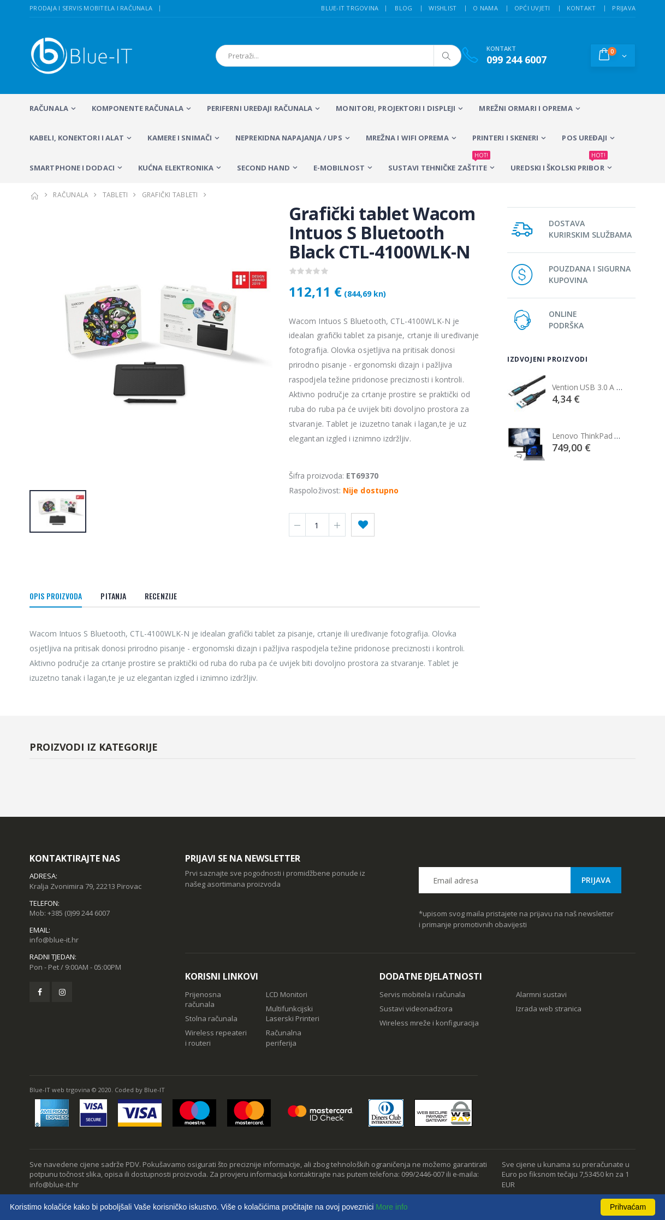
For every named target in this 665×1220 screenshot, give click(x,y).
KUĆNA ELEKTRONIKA (175, 168)
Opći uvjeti (532, 8)
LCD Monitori (286, 994)
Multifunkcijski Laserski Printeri (292, 1013)
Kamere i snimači (179, 138)
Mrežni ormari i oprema (525, 108)
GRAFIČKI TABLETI (170, 194)
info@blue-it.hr (54, 940)
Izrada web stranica (548, 1008)
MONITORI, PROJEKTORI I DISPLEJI (395, 108)
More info (391, 1207)
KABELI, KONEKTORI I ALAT (76, 138)
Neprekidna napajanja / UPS (288, 138)
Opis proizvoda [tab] (55, 596)
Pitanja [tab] (113, 596)
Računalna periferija (283, 1037)
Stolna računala (211, 1018)
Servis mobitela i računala (422, 994)
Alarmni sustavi (541, 994)
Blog (403, 8)
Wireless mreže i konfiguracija (429, 1023)
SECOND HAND (263, 168)
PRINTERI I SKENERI (505, 138)
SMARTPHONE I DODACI (72, 168)
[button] (613, 55)
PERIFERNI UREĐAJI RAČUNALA (260, 108)
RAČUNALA (48, 108)
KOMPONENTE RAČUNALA (137, 108)
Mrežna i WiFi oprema (407, 138)
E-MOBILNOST (339, 168)
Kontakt (581, 8)
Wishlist (442, 8)
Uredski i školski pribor (558, 163)
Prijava (624, 8)
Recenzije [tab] (161, 596)
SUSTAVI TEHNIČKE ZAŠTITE (439, 163)
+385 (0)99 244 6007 (79, 913)
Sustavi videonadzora (416, 1008)
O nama (485, 8)
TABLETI (115, 194)
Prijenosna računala (203, 999)
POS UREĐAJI (584, 138)
